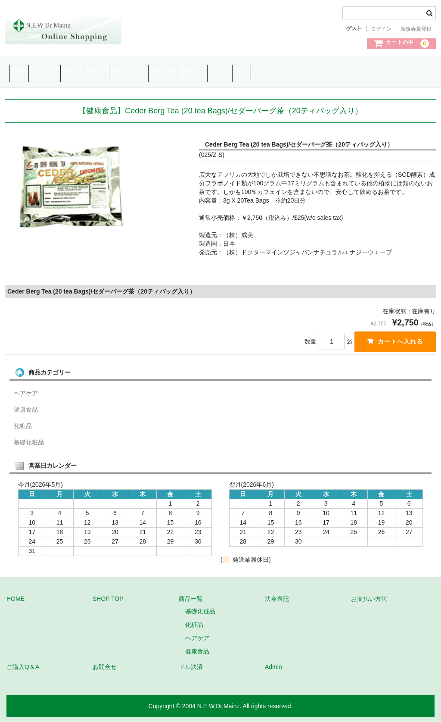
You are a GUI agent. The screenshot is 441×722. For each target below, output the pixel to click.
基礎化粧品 (29, 442)
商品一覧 (111, 69)
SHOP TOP (65, 69)
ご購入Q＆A (252, 69)
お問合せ (298, 69)
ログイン (381, 29)
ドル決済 (340, 69)
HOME (23, 69)
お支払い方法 (200, 69)
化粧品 (23, 425)
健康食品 (26, 409)
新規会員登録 (416, 29)
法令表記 (152, 69)
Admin (378, 69)
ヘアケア (26, 393)
